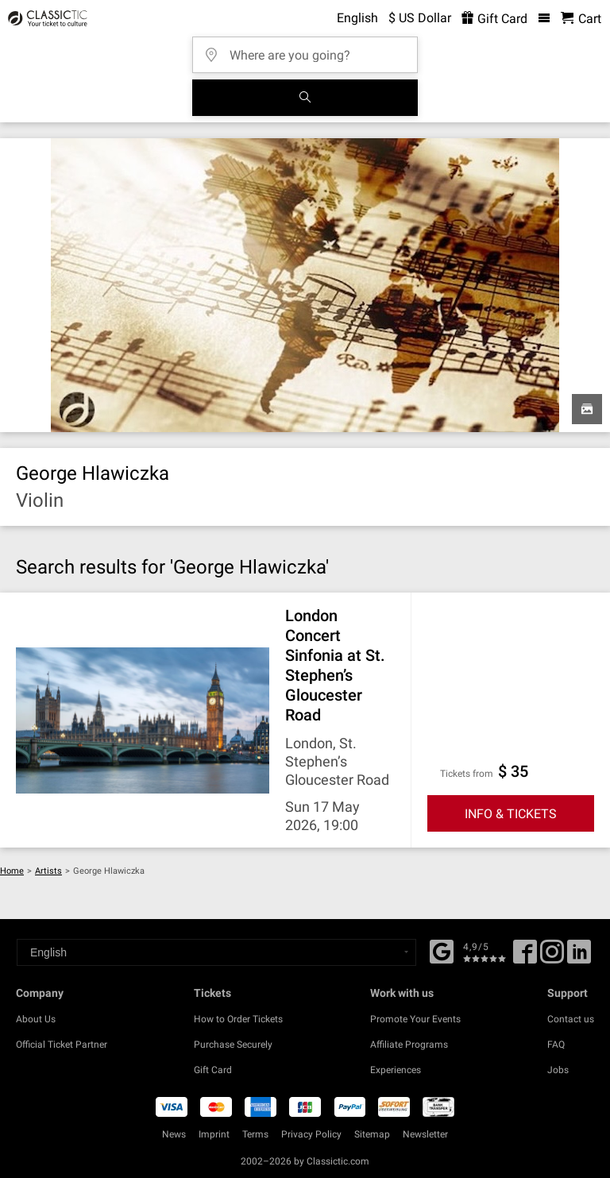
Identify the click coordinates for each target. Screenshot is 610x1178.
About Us (36, 1019)
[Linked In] (579, 957)
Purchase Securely (233, 1044)
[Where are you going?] (310, 49)
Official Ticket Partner (61, 1044)
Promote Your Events (415, 1019)
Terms (255, 1134)
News (174, 1134)
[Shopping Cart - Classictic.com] (581, 18)
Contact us (570, 1019)
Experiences (395, 1070)
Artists (48, 871)
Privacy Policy (311, 1134)
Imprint (214, 1134)
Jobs (558, 1070)
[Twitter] (552, 957)
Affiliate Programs (409, 1044)
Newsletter (425, 1134)
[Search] (305, 97)
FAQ (556, 1044)
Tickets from (466, 773)
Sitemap (372, 1134)
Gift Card (213, 1070)
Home (12, 871)
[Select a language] (216, 952)
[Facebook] (442, 950)
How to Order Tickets (238, 1019)
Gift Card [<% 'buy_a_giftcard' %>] (494, 18)
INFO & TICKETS (511, 813)
